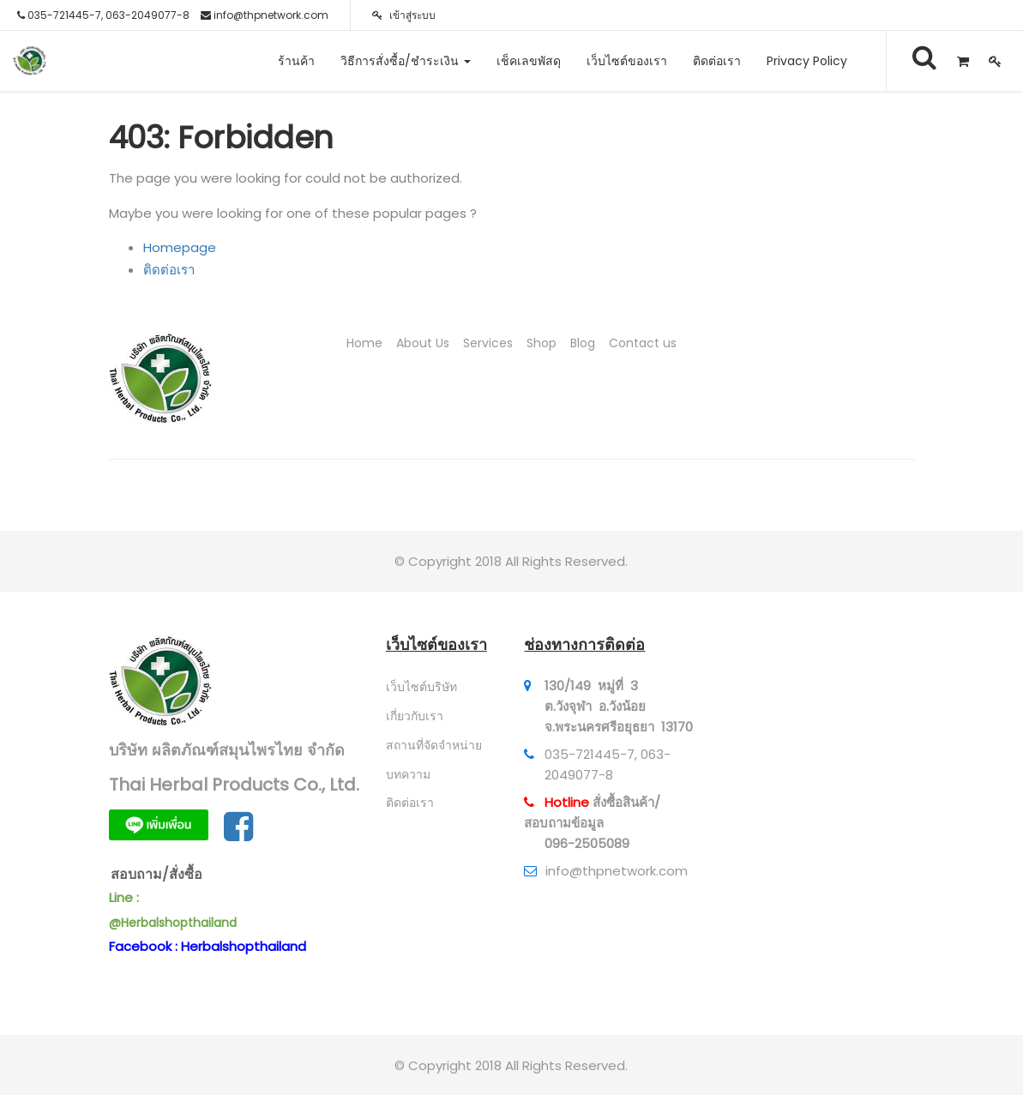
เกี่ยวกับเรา (414, 716)
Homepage (179, 247)
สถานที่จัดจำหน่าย (434, 745)
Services (488, 343)
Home (364, 343)
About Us (422, 343)
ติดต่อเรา (169, 270)
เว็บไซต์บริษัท (421, 686)
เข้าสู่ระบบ (404, 15)
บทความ (408, 774)
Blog (582, 343)
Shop (542, 343)
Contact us (643, 343)
